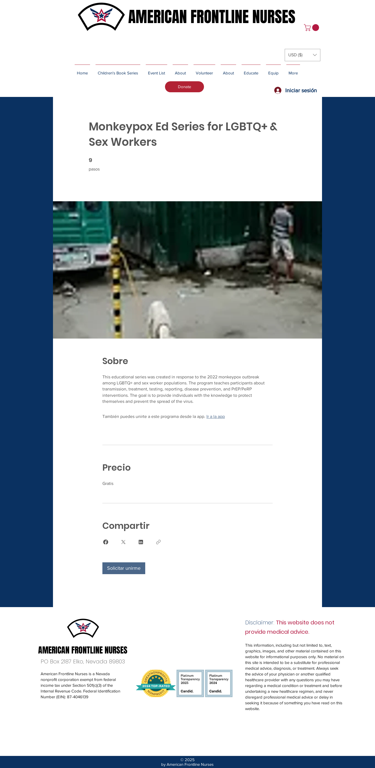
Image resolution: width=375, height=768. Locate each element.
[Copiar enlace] (158, 542)
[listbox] (302, 55)
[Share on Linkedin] (141, 542)
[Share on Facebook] (105, 542)
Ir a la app (215, 416)
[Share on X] (123, 542)
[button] (312, 27)
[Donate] (184, 86)
